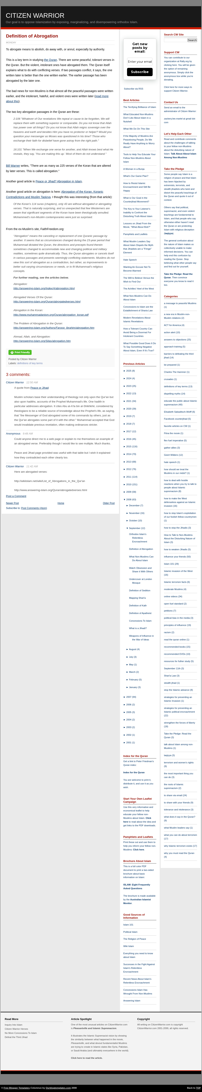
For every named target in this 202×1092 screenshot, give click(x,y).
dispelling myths (172, 393)
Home (61, 503)
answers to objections (175, 339)
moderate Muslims (174, 589)
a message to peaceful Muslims (180, 303)
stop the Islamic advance (177, 690)
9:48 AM (28, 433)
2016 (129, 439)
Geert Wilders (171, 455)
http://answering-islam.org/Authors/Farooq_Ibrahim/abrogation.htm (53, 327)
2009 (129, 492)
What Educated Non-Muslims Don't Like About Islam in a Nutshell (138, 118)
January (133, 687)
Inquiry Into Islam (13, 1025)
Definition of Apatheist (140, 613)
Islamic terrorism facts (175, 582)
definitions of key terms (30, 363)
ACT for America (173, 325)
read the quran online (175, 639)
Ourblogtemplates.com (58, 1088)
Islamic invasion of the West (178, 571)
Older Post (109, 503)
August (133, 649)
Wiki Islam (128, 946)
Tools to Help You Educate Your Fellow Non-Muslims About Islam (139, 158)
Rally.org (184, 61)
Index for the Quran (134, 772)
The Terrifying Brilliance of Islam (139, 107)
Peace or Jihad (39, 387)
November (134, 513)
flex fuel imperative (174, 440)
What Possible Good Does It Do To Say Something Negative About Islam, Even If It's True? (139, 347)
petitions (168, 610)
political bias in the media (177, 618)
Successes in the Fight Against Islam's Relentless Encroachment (139, 968)
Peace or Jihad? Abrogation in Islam (59, 181)
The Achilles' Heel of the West (138, 288)
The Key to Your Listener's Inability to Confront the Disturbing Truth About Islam (137, 212)
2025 (129, 371)
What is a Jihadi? (138, 628)
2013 (129, 461)
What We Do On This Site (136, 128)
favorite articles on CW (176, 426)
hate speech (170, 462)
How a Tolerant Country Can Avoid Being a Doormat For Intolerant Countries (137, 332)
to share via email (173, 795)
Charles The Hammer (175, 372)
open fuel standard (174, 603)
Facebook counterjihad (176, 419)
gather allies (170, 447)
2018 (129, 424)
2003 (129, 727)
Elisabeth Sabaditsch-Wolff (178, 412)
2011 (129, 477)
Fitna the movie (172, 433)
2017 (129, 431)
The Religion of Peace (134, 939)
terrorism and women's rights (179, 762)
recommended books (175, 647)
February (134, 679)
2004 (129, 719)
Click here (138, 849)
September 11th (172, 668)
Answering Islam (131, 1000)
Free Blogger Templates (17, 1088)
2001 (129, 742)
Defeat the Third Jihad (16, 1037)
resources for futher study (177, 661)
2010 (129, 484)
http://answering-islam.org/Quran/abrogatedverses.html (46, 301)
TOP (198, 1088)
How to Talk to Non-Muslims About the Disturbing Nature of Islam (179, 539)
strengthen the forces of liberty (179, 722)
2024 (129, 378)
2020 (129, 408)
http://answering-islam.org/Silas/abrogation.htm (42, 340)
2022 (129, 393)
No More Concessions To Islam (21, 1033)
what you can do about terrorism (180, 835)
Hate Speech (130, 260)
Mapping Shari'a (137, 598)
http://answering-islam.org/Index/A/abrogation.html (44, 288)
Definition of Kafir (138, 605)
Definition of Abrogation (32, 36)
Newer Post (12, 503)
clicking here (170, 65)
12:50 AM (32, 382)
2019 (129, 416)
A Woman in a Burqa (133, 169)
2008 (129, 499)
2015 (129, 446)
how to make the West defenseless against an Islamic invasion (179, 502)
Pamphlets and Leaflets (135, 234)
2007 (129, 697)
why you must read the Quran (179, 853)
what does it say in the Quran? (179, 817)
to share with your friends (177, 802)
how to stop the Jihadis (176, 528)
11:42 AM (32, 466)
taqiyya (169, 233)
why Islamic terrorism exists (178, 846)
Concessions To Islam (140, 621)
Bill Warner (13, 165)
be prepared (170, 365)
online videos (171, 596)
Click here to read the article (86, 1058)
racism (167, 632)
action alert (170, 332)
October (133, 520)
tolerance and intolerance (177, 809)
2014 (129, 454)
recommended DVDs (175, 654)
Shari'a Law (170, 675)
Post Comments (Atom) (34, 508)
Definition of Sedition (139, 590)
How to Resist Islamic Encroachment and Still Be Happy (137, 187)
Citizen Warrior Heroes (16, 1029)
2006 (129, 704)
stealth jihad (170, 683)
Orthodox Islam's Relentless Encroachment (138, 538)
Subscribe (140, 72)
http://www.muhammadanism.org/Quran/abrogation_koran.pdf (51, 314)
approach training (173, 346)
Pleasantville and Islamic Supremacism (94, 1028)
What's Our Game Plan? (135, 176)
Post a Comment (16, 496)
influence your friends (175, 556)
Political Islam (130, 932)
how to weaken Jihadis (176, 549)
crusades (169, 379)
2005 (129, 712)
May (131, 664)
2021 (129, 401)
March (132, 672)
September (135, 528)
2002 (129, 735)
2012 (129, 469)
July (131, 657)
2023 (129, 386)
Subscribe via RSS (133, 88)
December (134, 505)
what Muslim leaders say (177, 827)
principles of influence (175, 625)
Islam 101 (128, 924)
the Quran (50, 59)
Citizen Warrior (35, 15)
